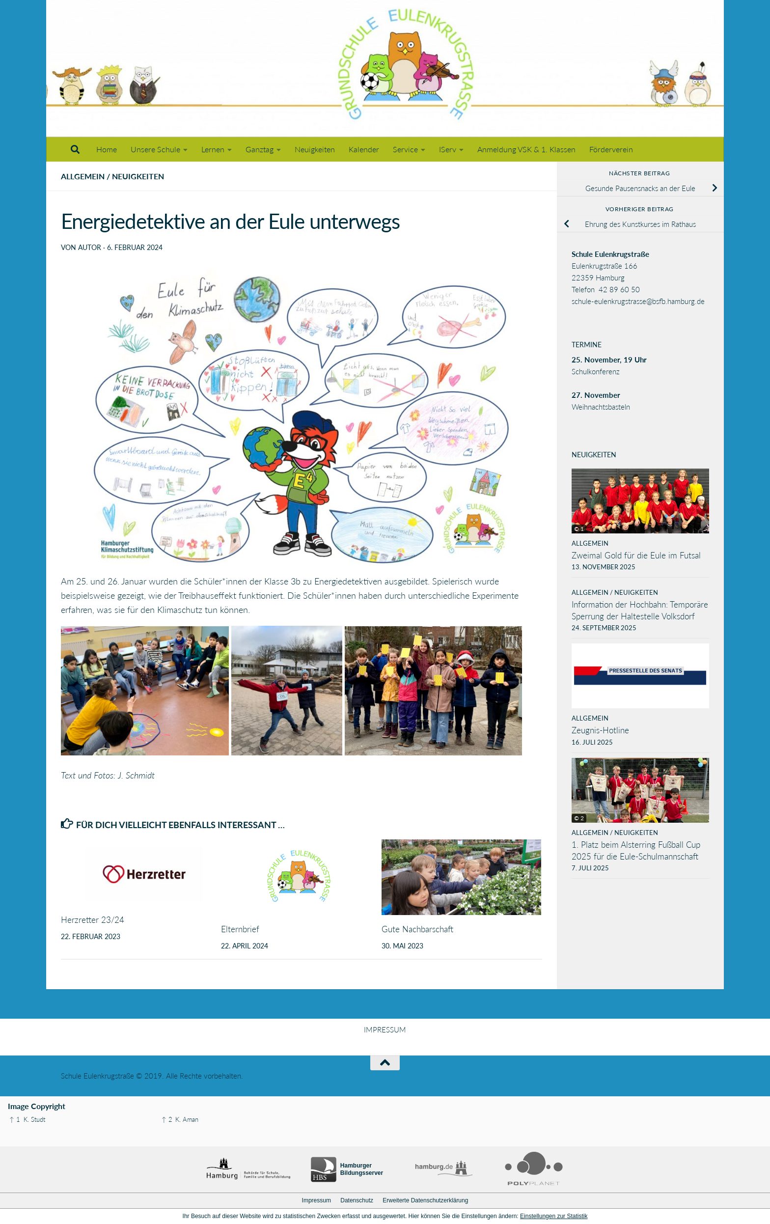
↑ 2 (167, 1119)
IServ (447, 149)
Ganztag (260, 149)
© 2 (579, 818)
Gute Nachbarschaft (417, 929)
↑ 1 (14, 1119)
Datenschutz (356, 1200)
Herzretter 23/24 (92, 920)
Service (405, 149)
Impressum (316, 1200)
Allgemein (83, 176)
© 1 (579, 528)
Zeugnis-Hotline (600, 730)
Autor (89, 247)
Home (106, 149)
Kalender (364, 149)
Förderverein (611, 149)
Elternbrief (240, 929)
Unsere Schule (155, 149)
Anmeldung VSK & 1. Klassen (526, 149)
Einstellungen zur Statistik (553, 1216)
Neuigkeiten (315, 149)
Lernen (212, 149)
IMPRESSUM (385, 1029)
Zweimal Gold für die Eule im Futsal (636, 555)
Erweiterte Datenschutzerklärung (425, 1200)
